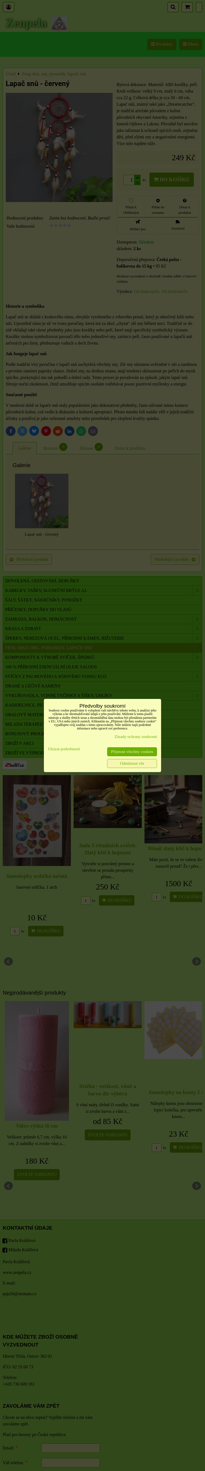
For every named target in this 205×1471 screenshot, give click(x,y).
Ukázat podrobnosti (64, 749)
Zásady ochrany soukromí (135, 736)
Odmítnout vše (132, 763)
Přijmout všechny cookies (132, 751)
